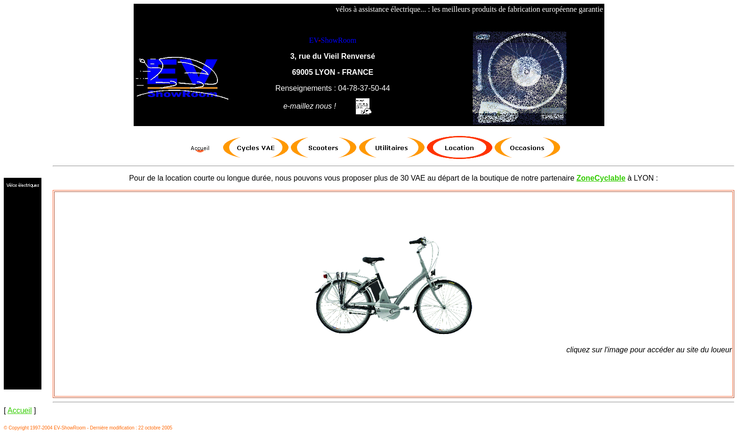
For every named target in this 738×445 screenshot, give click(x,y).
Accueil (20, 410)
